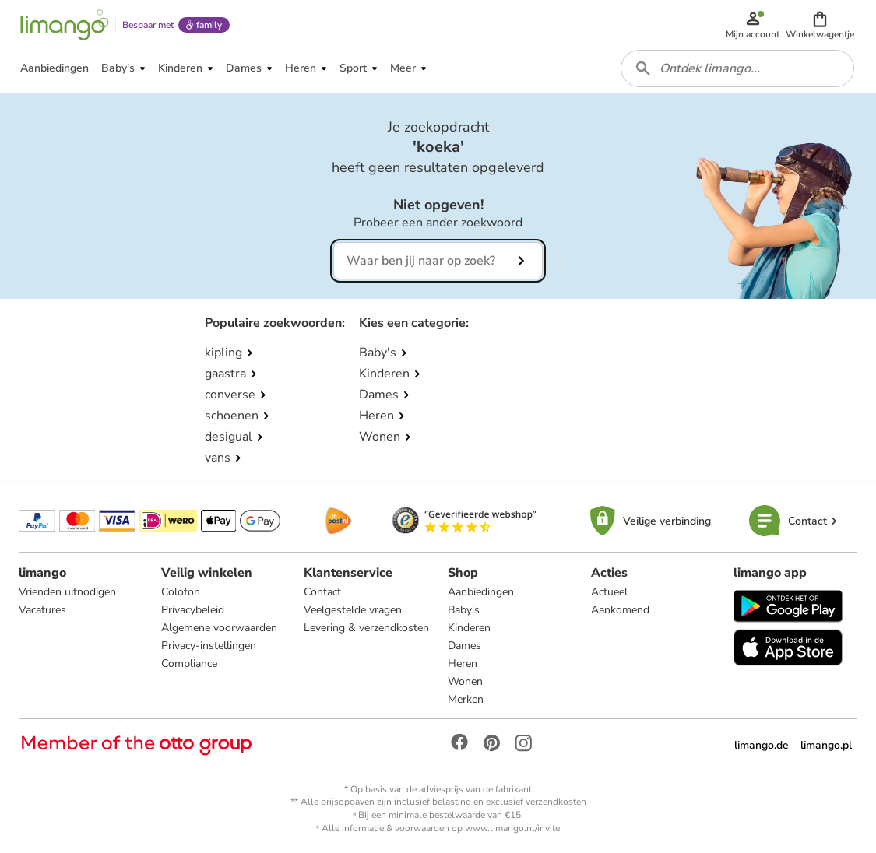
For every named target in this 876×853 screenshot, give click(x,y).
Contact (322, 591)
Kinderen (469, 627)
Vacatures (42, 609)
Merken (466, 699)
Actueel (609, 591)
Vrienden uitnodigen (67, 591)
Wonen (465, 681)
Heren (462, 663)
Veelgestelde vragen (353, 609)
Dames (464, 645)
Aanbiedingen (481, 591)
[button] (820, 25)
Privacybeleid (192, 609)
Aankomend (620, 609)
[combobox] (737, 68)
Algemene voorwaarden (219, 627)
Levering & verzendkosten (366, 627)
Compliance (189, 663)
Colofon (180, 591)
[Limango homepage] (64, 25)
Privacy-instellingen (208, 645)
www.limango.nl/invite (512, 828)
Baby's (464, 609)
